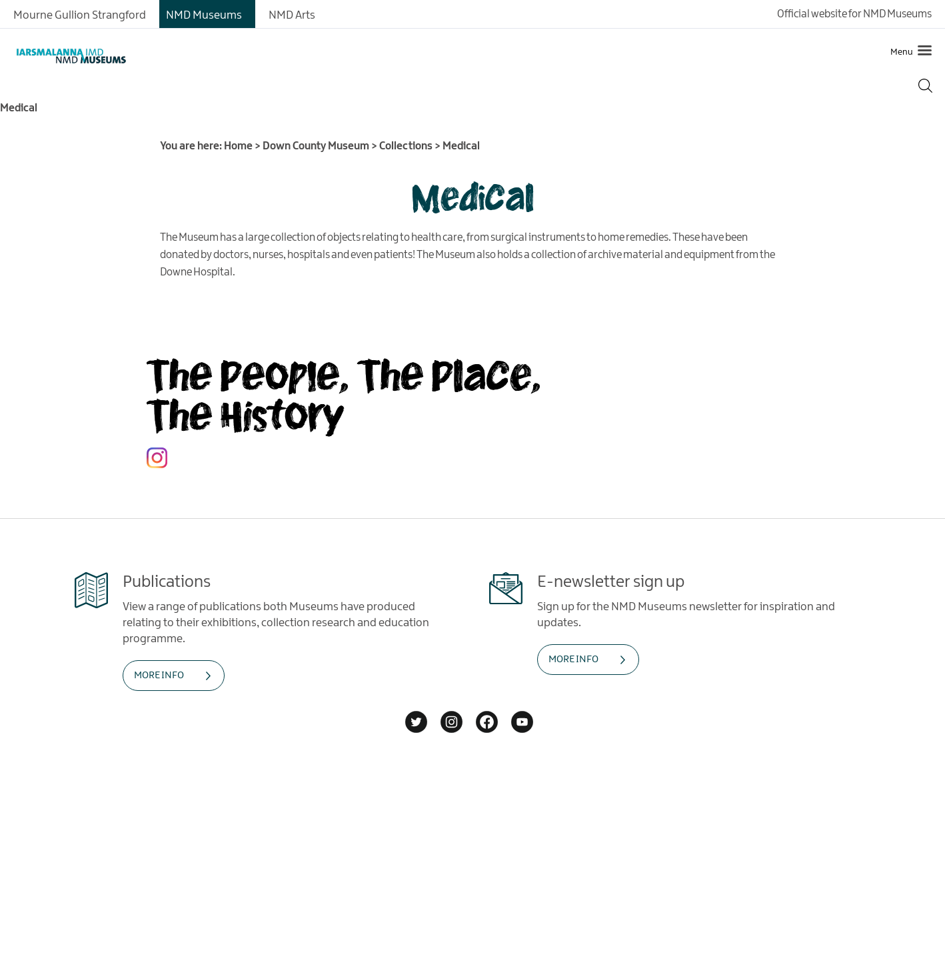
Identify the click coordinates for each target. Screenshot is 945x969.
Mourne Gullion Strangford (79, 15)
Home (238, 146)
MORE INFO (159, 675)
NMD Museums (204, 15)
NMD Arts (292, 15)
